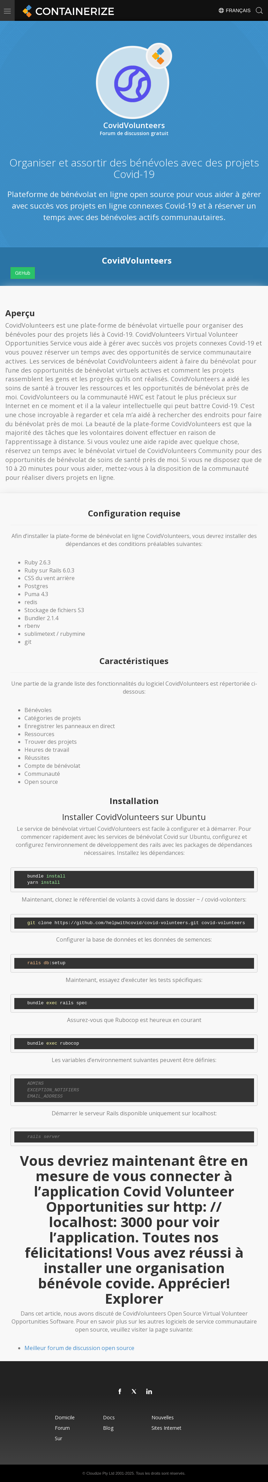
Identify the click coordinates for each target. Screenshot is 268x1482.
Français (234, 10)
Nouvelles (162, 1417)
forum (62, 1428)
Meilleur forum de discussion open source (79, 1348)
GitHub (22, 273)
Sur (58, 1438)
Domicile (65, 1417)
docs (109, 1417)
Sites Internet (166, 1428)
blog (108, 1428)
